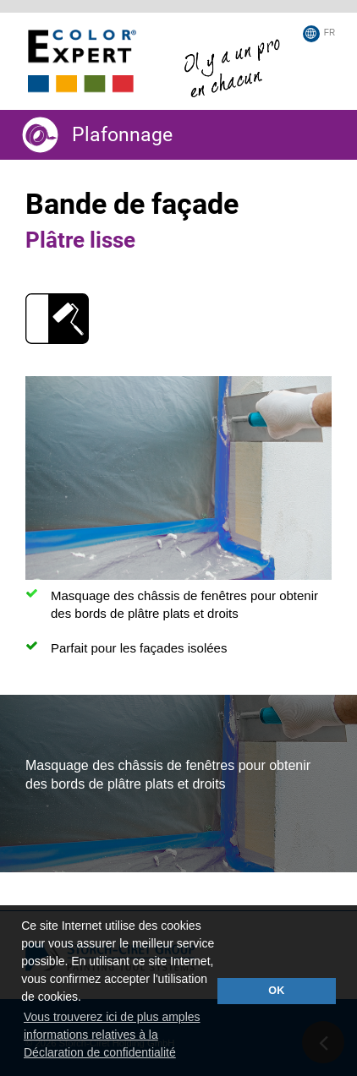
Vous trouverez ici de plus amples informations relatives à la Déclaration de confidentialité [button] (112, 1034)
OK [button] (276, 991)
